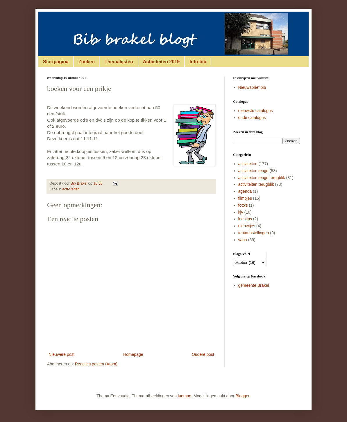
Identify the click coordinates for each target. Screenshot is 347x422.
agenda (245, 191)
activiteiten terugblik (256, 184)
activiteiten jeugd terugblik (261, 177)
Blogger (242, 396)
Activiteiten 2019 (161, 61)
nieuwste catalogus (255, 110)
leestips (245, 219)
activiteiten (71, 189)
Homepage (133, 354)
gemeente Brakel (253, 285)
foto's (243, 205)
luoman (184, 396)
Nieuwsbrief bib (252, 87)
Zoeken (86, 61)
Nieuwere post (62, 354)
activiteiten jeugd (253, 170)
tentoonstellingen (253, 232)
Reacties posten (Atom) (96, 364)
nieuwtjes (246, 225)
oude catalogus (252, 117)
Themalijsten (119, 61)
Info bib (197, 61)
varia (242, 239)
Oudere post (203, 354)
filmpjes (245, 198)
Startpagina (56, 61)
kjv (240, 212)
